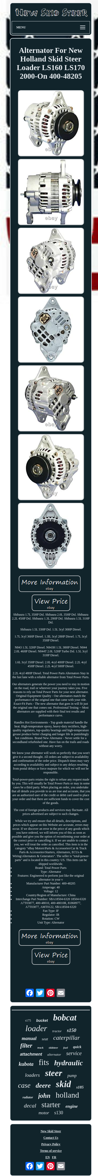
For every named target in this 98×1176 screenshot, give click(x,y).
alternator (54, 1054)
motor (43, 1112)
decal (30, 1105)
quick (77, 1047)
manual (29, 1038)
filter (26, 1045)
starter (50, 1104)
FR (54, 1157)
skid (63, 1084)
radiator (28, 1097)
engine (72, 1106)
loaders (32, 1075)
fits (44, 1062)
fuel (65, 1047)
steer (53, 1073)
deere (43, 1085)
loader (36, 1028)
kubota (26, 1064)
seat (45, 1039)
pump (72, 1075)
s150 (71, 1030)
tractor (57, 1031)
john (44, 1095)
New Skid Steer (51, 1131)
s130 (58, 1112)
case (24, 1085)
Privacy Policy (51, 1144)
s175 (28, 1020)
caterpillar (66, 1037)
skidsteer (53, 1047)
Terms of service (51, 1151)
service (74, 1053)
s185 (79, 1087)
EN (47, 1157)
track (40, 1047)
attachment (31, 1054)
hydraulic (68, 1063)
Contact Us (50, 1138)
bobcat (64, 1017)
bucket (42, 1020)
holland (67, 1095)
